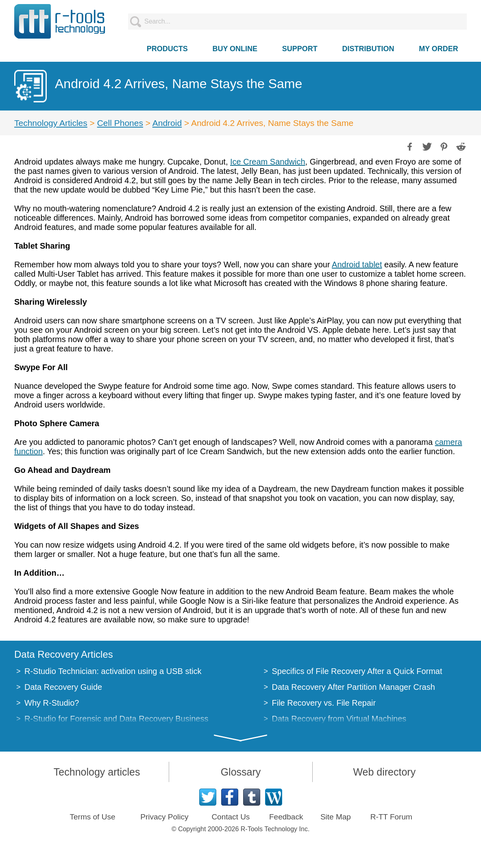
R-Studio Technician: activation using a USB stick (112, 671)
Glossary (241, 772)
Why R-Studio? (51, 702)
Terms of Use (92, 817)
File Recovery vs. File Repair (324, 702)
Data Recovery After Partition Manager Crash (353, 687)
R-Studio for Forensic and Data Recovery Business (116, 718)
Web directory (384, 772)
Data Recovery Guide (63, 687)
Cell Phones (120, 123)
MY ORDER (438, 49)
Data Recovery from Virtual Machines (339, 718)
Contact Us (230, 817)
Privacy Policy (164, 817)
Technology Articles (50, 123)
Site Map (335, 817)
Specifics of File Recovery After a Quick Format (357, 671)
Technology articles (97, 772)
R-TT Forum (391, 817)
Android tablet (357, 264)
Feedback (286, 817)
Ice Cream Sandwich (267, 161)
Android (167, 123)
